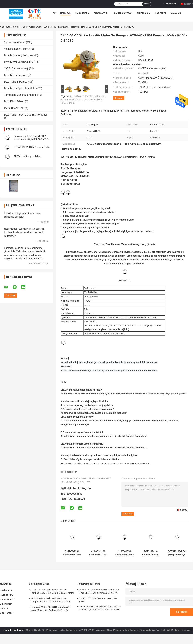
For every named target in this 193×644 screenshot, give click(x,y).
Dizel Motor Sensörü (15, 75)
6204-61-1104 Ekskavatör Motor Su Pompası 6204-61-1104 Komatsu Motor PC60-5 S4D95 (84, 99)
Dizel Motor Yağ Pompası (18, 55)
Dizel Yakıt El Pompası (16, 81)
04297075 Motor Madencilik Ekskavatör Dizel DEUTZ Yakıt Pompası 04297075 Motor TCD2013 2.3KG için (99, 591)
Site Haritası (6, 613)
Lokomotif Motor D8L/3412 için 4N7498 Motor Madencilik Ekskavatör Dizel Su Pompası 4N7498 (50, 609)
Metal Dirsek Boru (14, 108)
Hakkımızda (82, 13)
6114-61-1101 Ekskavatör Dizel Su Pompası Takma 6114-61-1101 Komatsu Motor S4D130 (98, 553)
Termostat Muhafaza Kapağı (20, 94)
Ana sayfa (5, 27)
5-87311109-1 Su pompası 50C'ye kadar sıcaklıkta (177, 553)
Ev (54, 13)
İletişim (118, 98)
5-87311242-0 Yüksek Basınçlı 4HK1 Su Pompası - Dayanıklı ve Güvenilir (150, 553)
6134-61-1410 (109, 463)
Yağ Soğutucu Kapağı (16, 68)
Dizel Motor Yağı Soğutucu (19, 61)
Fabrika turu (101, 13)
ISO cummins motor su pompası (84, 463)
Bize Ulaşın (143, 13)
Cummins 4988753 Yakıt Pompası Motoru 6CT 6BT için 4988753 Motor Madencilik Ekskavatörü (100, 608)
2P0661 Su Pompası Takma (28, 156)
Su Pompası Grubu (32, 27)
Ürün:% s (65, 13)
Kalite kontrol (123, 13)
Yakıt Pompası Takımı (16, 48)
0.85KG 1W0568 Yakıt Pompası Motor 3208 (98, 600)
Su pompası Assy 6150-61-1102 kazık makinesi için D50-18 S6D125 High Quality (31, 139)
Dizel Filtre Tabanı (14, 101)
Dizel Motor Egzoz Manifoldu (20, 88)
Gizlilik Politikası (13, 630)
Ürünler (16, 27)
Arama (146, 4)
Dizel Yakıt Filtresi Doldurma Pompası (25, 114)
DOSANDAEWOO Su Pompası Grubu (32, 147)
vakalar (176, 13)
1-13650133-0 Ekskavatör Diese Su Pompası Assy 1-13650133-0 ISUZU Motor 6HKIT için (124, 553)
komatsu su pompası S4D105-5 (134, 463)
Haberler (160, 13)
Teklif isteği (170, 3)
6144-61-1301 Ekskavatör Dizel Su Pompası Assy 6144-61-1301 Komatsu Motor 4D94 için (72, 553)
